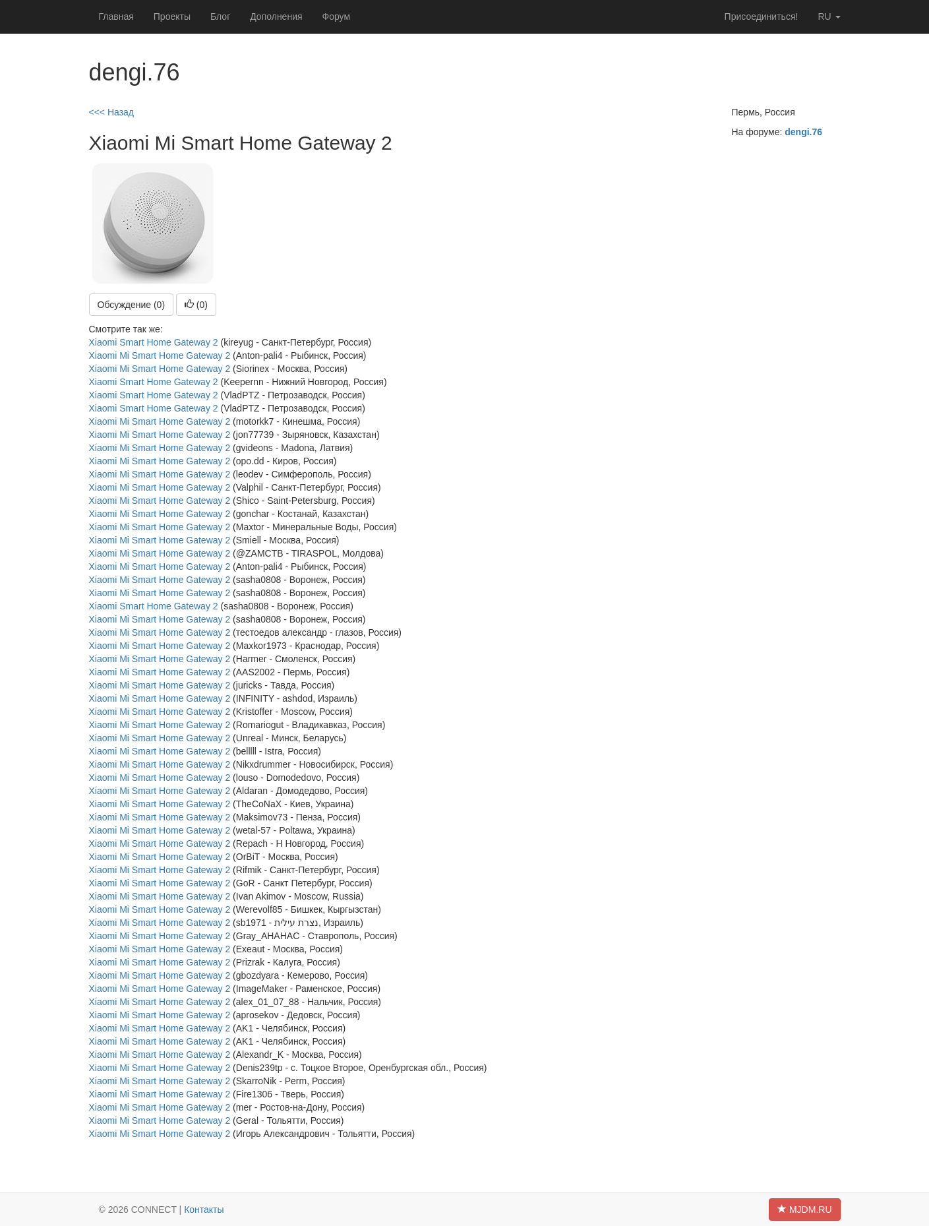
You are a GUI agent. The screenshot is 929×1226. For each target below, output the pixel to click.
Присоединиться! (761, 16)
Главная (116, 16)
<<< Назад (112, 112)
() (196, 304)
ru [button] (829, 16)
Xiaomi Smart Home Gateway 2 (153, 342)
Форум (336, 16)
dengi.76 (803, 132)
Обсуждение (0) (131, 304)
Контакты (204, 1209)
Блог (220, 16)
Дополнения (276, 16)
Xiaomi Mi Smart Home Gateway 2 (160, 355)
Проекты (172, 16)
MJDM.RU (804, 1209)
